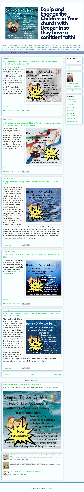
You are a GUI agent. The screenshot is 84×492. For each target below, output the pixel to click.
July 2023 (69, 107)
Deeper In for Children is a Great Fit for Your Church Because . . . (23, 384)
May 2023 (69, 113)
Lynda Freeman (73, 83)
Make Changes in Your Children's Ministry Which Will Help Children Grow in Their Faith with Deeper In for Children (32, 124)
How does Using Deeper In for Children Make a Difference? (25, 471)
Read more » (6, 106)
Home (6, 52)
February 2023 (71, 121)
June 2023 (70, 110)
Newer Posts (6, 374)
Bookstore (27, 52)
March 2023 (70, 118)
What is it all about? (16, 52)
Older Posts (57, 374)
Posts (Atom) (35, 380)
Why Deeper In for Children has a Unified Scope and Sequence (26, 463)
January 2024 (70, 99)
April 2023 (69, 116)
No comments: (16, 110)
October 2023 (70, 104)
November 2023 (71, 102)
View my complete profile (74, 86)
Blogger (51, 488)
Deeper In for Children (10, 67)
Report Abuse (71, 91)
